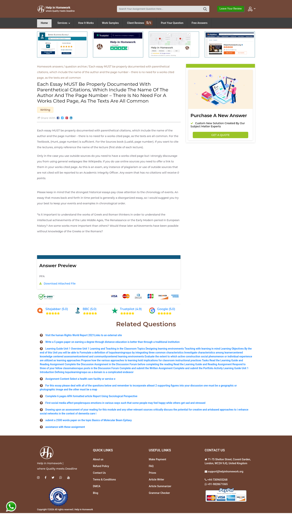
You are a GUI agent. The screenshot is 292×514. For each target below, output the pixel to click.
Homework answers (50, 66)
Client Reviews (140, 23)
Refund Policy (101, 466)
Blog (95, 493)
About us (98, 460)
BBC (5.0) (89, 310)
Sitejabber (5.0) (56, 310)
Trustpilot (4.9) (131, 310)
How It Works (86, 22)
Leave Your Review (231, 8)
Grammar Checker (159, 493)
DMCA (96, 486)
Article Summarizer (160, 486)
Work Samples (110, 22)
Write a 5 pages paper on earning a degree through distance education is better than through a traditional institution (112, 342)
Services (63, 22)
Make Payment (157, 460)
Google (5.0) (166, 310)
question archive (76, 66)
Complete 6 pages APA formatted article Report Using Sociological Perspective (91, 396)
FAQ (151, 466)
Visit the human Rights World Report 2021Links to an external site (83, 335)
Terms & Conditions (104, 480)
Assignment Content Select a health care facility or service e (80, 379)
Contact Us (99, 473)
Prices (152, 473)
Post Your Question (172, 22)
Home (44, 22)
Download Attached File (60, 284)
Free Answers (199, 22)
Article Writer (156, 480)
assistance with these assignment (65, 427)
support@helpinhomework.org (225, 472)
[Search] (159, 9)
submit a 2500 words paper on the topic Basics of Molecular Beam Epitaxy (88, 420)
